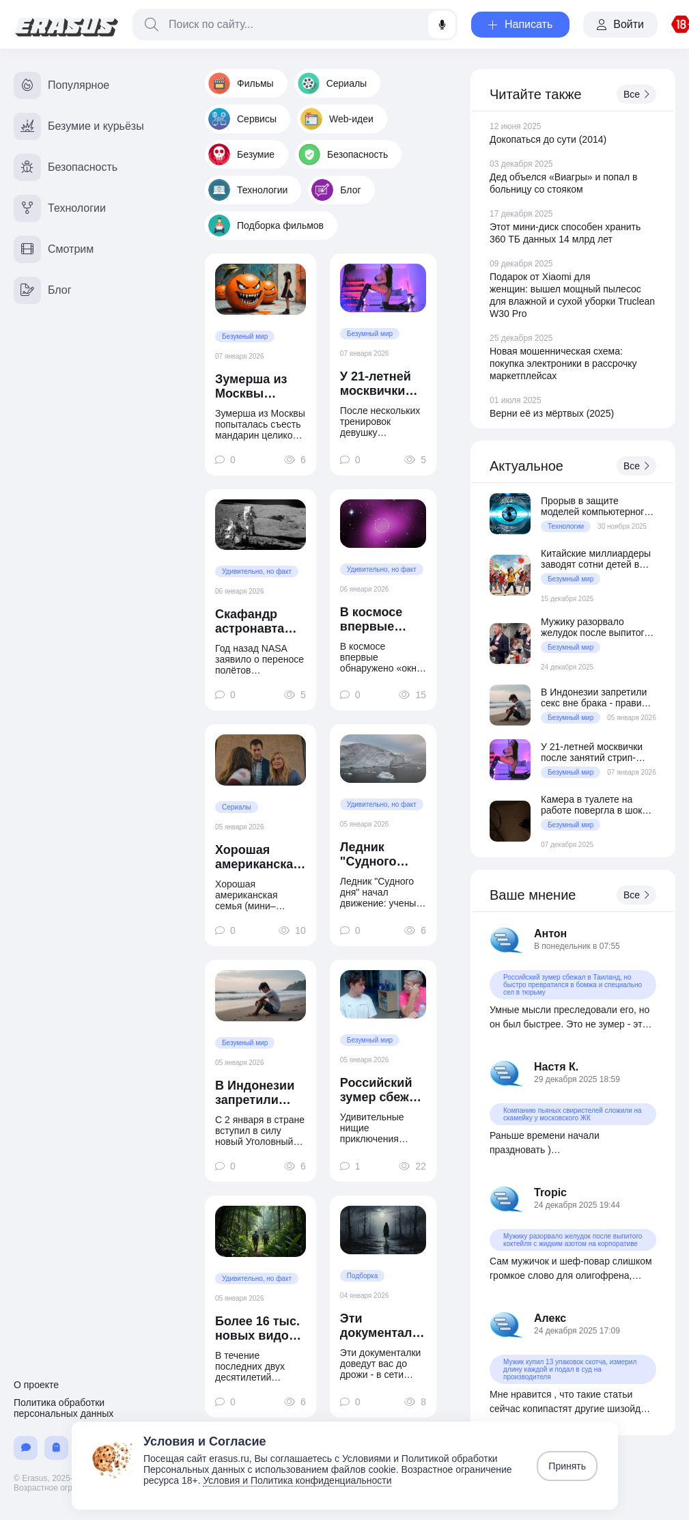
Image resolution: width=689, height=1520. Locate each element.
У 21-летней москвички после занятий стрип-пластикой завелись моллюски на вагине (380, 384)
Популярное (61, 85)
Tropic (550, 1192)
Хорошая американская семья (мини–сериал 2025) (257, 857)
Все (636, 94)
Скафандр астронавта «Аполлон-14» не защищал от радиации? (260, 621)
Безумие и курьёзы (79, 126)
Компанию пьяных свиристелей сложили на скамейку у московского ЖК (572, 1114)
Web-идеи (337, 119)
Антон (550, 933)
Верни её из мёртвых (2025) (552, 413)
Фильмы (241, 83)
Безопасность (343, 154)
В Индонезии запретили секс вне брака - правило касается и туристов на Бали (260, 1093)
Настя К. (556, 1067)
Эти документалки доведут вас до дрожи (383, 1326)
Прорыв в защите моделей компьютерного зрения (595, 506)
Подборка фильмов (266, 225)
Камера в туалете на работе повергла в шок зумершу (591, 805)
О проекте (36, 1384)
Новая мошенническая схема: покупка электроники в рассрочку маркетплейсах (563, 363)
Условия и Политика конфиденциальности (297, 1480)
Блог (336, 190)
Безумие (241, 154)
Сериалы (332, 83)
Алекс (550, 1318)
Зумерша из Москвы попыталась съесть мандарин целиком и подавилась (252, 386)
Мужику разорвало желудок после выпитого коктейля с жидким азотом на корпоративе (595, 627)
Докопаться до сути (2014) (548, 139)
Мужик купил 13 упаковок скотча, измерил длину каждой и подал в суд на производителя (569, 1369)
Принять (567, 1466)
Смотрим (54, 249)
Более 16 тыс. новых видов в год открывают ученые (257, 1328)
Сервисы (242, 119)
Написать (520, 24)
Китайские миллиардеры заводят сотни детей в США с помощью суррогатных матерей (596, 559)
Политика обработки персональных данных (63, 1408)
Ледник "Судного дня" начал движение (374, 854)
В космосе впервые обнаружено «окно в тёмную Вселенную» (378, 619)
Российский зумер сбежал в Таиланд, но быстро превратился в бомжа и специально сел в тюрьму (382, 1090)
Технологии (247, 190)
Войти (620, 24)
